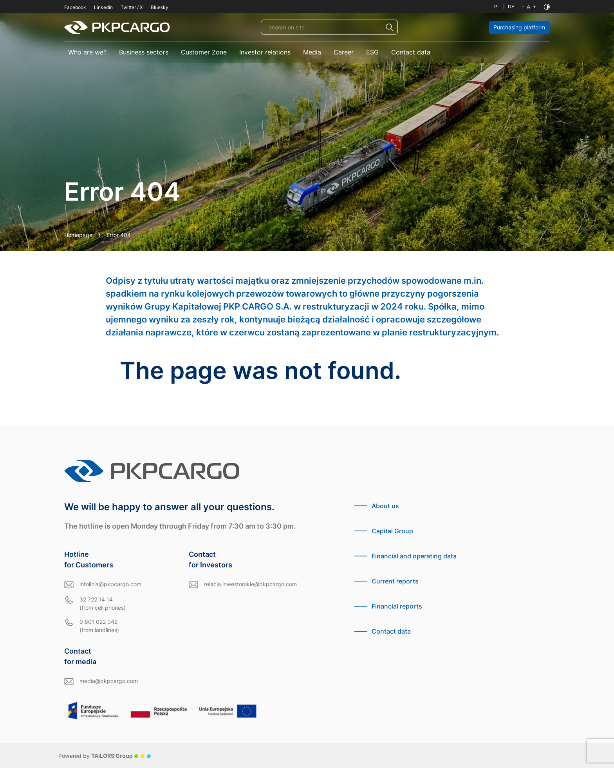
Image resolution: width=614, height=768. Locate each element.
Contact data (410, 52)
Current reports (395, 581)
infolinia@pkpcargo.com (110, 584)
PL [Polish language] (497, 6)
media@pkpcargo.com (108, 680)
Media (312, 52)
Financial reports (397, 606)
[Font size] (529, 7)
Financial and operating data (414, 556)
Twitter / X (132, 7)
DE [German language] (511, 6)
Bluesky (159, 7)
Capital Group (392, 531)
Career (344, 52)
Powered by (104, 755)
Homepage (78, 235)
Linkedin (103, 7)
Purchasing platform (519, 27)
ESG (372, 52)
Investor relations (265, 52)
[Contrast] (547, 7)
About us (385, 506)
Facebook (75, 7)
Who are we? (87, 52)
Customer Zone (204, 52)
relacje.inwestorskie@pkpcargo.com (250, 584)
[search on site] (329, 27)
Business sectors (143, 52)
